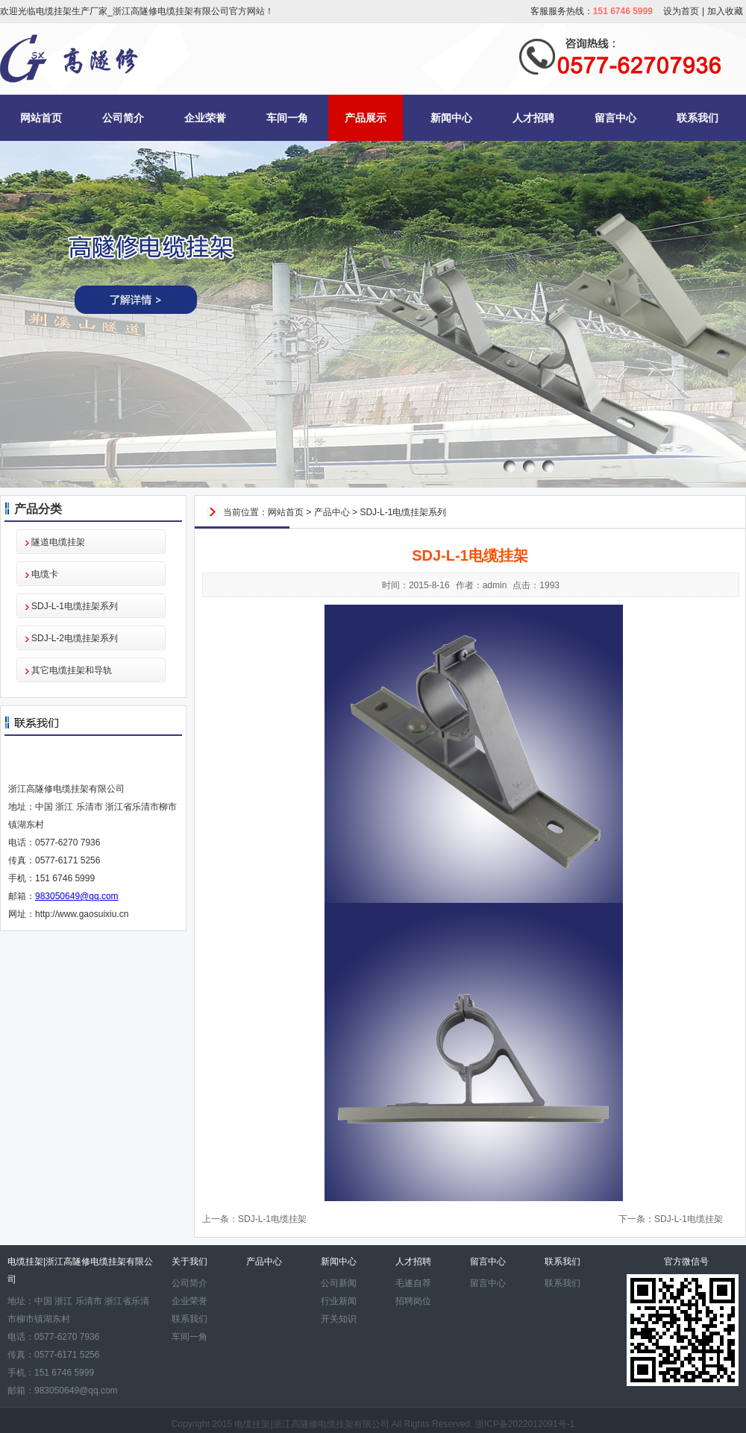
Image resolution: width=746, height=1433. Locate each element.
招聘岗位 (413, 1301)
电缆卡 (44, 574)
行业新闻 (339, 1301)
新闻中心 (451, 118)
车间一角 (287, 118)
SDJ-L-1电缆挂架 (272, 1219)
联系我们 (697, 118)
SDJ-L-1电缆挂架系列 (74, 606)
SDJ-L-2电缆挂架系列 (74, 638)
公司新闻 (339, 1283)
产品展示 (365, 118)
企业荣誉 (205, 118)
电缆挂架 (252, 1424)
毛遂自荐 (413, 1283)
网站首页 (41, 118)
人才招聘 (533, 118)
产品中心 (332, 512)
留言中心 (615, 118)
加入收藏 (725, 11)
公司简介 (123, 118)
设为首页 (681, 11)
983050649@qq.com (77, 896)
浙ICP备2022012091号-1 (524, 1424)
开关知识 (339, 1319)
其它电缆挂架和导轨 (71, 670)
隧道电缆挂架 (58, 542)
